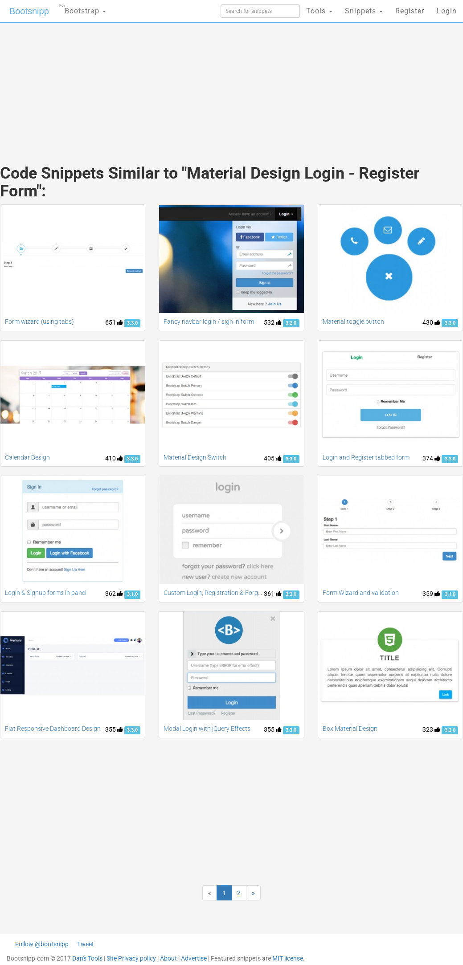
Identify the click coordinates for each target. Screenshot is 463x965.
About (168, 958)
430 (431, 322)
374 (431, 458)
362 (114, 593)
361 (273, 593)
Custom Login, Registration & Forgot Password (228, 592)
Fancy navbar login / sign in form (209, 321)
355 (114, 729)
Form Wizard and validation (361, 592)
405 (273, 458)
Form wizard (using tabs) (39, 321)
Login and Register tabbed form (366, 457)
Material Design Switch (195, 457)
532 (273, 322)
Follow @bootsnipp (42, 944)
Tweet (85, 944)
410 (114, 458)
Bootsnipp (29, 11)
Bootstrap (82, 8)
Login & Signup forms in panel (45, 592)
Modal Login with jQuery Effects (207, 728)
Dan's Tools (87, 958)
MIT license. (288, 958)
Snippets (364, 11)
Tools (319, 11)
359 (431, 593)
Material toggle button (353, 321)
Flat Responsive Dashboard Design (53, 728)
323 (431, 729)
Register (409, 11)
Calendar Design (27, 457)
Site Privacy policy (131, 958)
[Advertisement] (154, 84)
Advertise (194, 958)
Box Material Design (350, 728)
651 (114, 322)
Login (447, 11)
